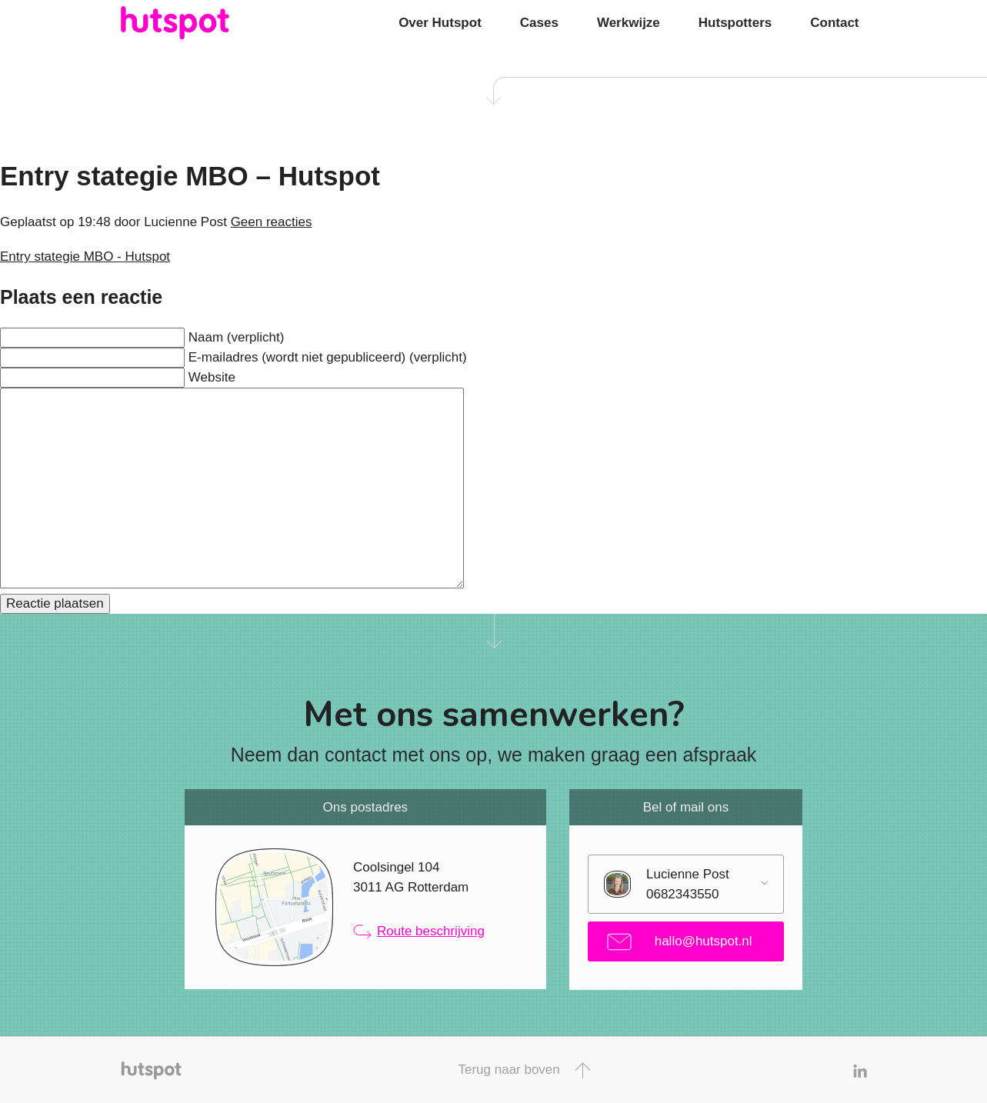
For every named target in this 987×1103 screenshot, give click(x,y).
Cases (539, 22)
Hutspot (205, 23)
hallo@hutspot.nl (679, 942)
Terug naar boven (523, 1070)
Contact (834, 22)
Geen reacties (271, 222)
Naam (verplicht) (236, 337)
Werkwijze (628, 22)
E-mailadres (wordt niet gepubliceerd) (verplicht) (327, 357)
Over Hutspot (440, 22)
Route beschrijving (419, 931)
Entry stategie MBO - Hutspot (85, 256)
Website (211, 377)
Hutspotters (735, 22)
